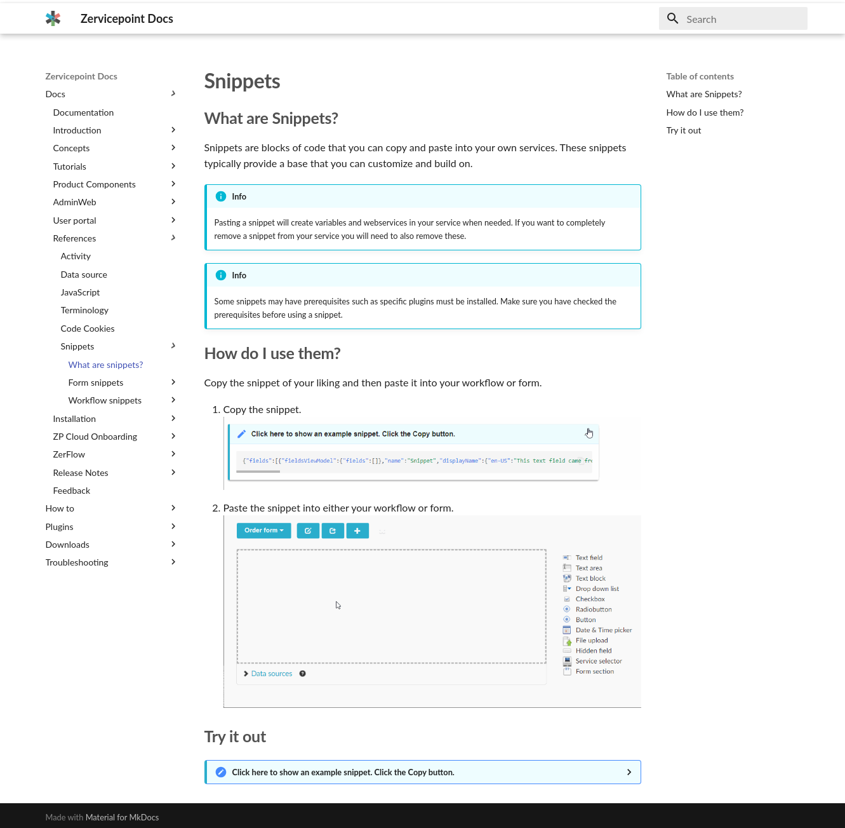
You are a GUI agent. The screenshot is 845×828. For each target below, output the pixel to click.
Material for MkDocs (122, 817)
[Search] (733, 18)
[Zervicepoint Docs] (53, 18)
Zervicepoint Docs (81, 76)
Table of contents (701, 76)
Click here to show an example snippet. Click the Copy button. (343, 772)
